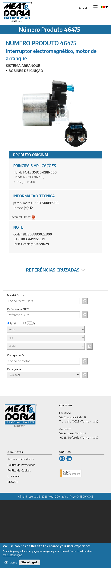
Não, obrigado (30, 562)
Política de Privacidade (21, 464)
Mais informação (12, 555)
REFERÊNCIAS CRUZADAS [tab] (55, 269)
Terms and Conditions (21, 459)
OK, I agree (10, 562)
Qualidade (14, 476)
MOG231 (12, 481)
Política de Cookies (19, 470)
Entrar (83, 7)
